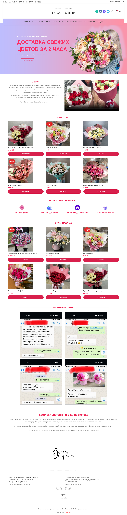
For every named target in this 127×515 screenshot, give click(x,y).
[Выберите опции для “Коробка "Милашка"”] (63, 260)
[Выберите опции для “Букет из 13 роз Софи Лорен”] (26, 297)
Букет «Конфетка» (51, 147)
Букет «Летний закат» (15, 185)
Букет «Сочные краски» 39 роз (93, 185)
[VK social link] (100, 11)
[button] (26, 154)
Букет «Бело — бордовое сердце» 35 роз (21, 147)
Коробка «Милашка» (52, 253)
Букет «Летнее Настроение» (92, 147)
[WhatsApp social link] (96, 11)
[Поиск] (112, 11)
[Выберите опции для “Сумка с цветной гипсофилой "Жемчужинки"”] (26, 260)
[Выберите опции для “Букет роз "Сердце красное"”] (63, 297)
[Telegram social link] (108, 11)
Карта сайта (63, 498)
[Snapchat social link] (104, 11)
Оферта (63, 495)
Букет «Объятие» (51, 185)
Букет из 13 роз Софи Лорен (17, 291)
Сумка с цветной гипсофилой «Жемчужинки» (22, 253)
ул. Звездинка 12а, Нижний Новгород (26, 477)
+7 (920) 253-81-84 (21, 482)
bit (68, 512)
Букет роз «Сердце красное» (55, 291)
